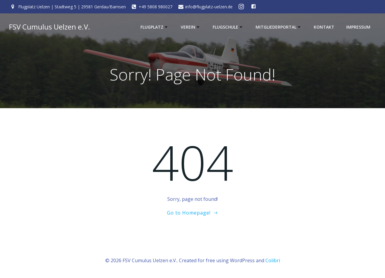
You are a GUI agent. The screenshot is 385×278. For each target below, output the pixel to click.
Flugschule (228, 27)
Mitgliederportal (279, 27)
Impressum (358, 27)
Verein (191, 27)
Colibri (272, 260)
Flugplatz (154, 27)
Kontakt (324, 27)
